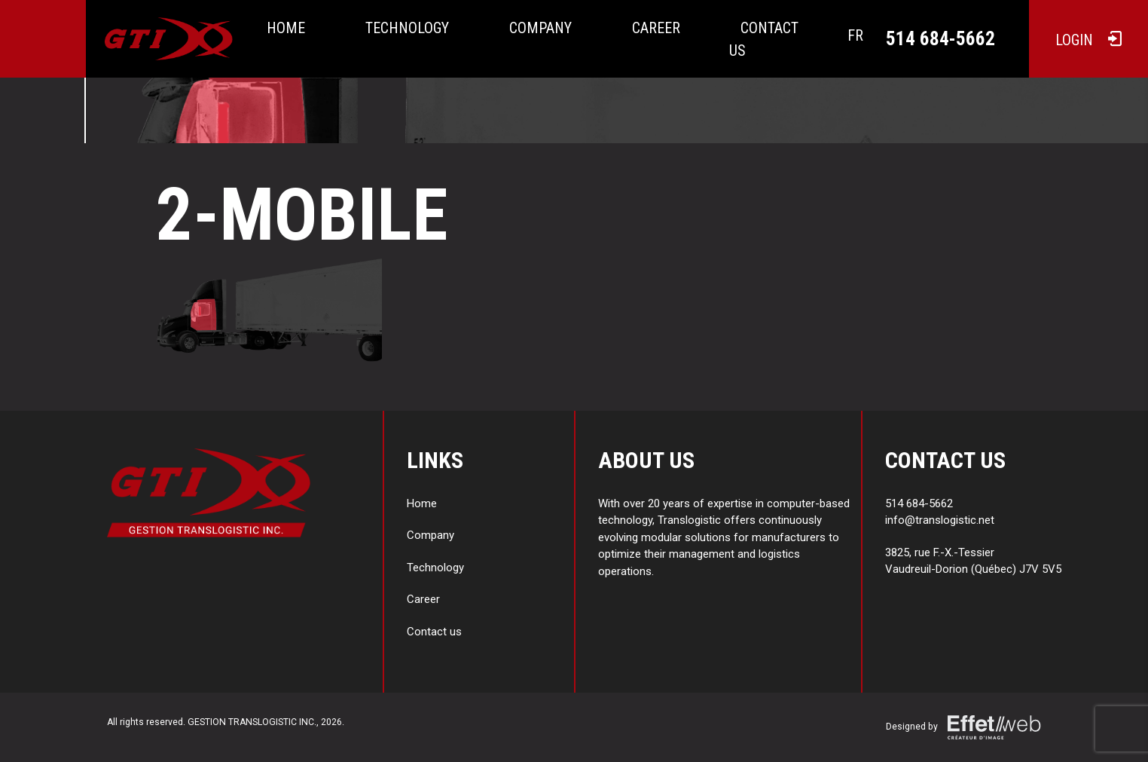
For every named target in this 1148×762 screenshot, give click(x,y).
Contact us (763, 39)
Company (540, 28)
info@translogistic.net (939, 520)
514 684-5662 (940, 38)
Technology (407, 28)
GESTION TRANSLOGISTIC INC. (252, 722)
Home (286, 28)
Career (656, 28)
